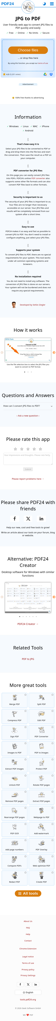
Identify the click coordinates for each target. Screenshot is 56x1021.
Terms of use (28, 963)
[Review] (28, 459)
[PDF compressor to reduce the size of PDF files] (14, 716)
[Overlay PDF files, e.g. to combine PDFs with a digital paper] (41, 845)
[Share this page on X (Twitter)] (28, 519)
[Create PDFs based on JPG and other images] (14, 748)
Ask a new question (28, 415)
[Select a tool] (51, 3)
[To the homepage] (8, 3)
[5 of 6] (33, 616)
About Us (28, 921)
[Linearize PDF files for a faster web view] (41, 861)
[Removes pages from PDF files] (14, 797)
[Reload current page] (28, 7)
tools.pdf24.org (28, 999)
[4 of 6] (29, 616)
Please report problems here (26, 478)
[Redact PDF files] (14, 878)
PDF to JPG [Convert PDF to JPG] (28, 659)
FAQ (28, 927)
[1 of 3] (24, 372)
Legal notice (28, 956)
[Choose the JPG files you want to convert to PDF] (28, 50)
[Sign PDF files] (14, 732)
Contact (28, 940)
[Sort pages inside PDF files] (14, 813)
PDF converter (38, 178)
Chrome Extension (28, 948)
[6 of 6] (36, 616)
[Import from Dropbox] (51, 74)
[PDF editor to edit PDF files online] (41, 716)
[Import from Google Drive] (45, 74)
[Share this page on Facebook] (14, 519)
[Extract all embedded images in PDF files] (14, 764)
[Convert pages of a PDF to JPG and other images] (41, 748)
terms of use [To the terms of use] (43, 63)
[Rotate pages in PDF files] (41, 781)
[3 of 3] (31, 372)
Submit (28, 469)
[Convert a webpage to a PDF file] (41, 813)
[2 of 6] (23, 616)
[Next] (54, 352)
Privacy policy (28, 969)
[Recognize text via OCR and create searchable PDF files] (14, 829)
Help (28, 934)
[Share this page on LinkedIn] (41, 519)
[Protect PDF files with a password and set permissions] (41, 764)
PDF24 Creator (26, 624)
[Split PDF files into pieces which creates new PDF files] (41, 700)
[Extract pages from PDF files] (41, 797)
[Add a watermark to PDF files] (41, 829)
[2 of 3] (28, 372)
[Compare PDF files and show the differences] (14, 861)
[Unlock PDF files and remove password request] (14, 781)
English (29, 992)
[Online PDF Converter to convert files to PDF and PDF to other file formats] (41, 732)
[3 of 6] (26, 616)
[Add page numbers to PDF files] (14, 845)
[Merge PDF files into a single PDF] (14, 700)
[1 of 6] (19, 616)
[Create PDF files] (41, 878)
